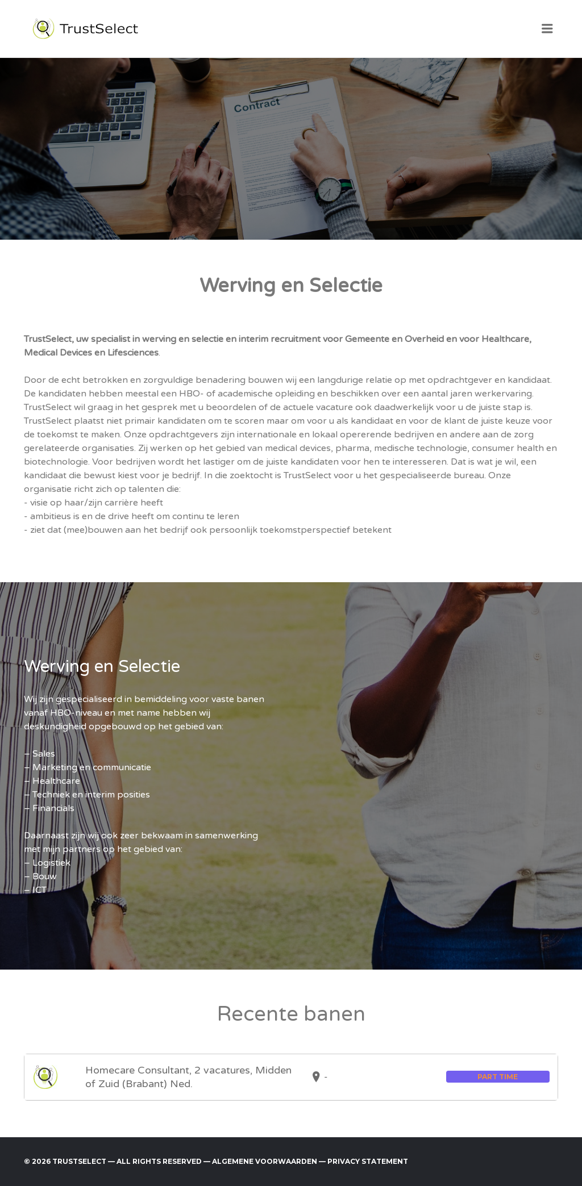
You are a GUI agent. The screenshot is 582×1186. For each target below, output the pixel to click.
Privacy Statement (367, 1161)
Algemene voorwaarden (264, 1161)
